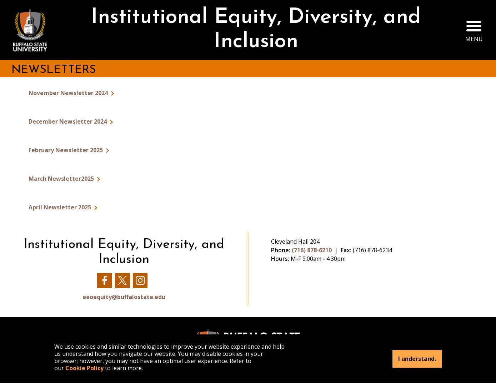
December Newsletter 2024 (68, 121)
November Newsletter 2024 (69, 93)
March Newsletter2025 (62, 179)
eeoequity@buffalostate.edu (123, 297)
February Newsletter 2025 (66, 150)
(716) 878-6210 (312, 250)
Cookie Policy (84, 368)
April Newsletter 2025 (60, 207)
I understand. (417, 359)
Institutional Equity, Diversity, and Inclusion (256, 30)
